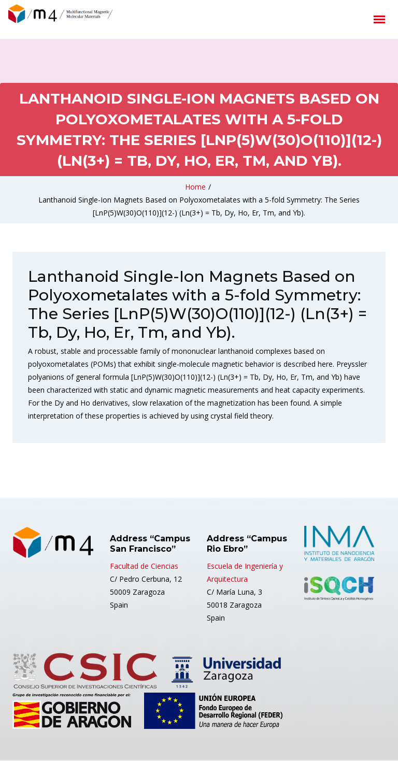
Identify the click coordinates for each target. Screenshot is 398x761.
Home (195, 187)
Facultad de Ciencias (144, 566)
